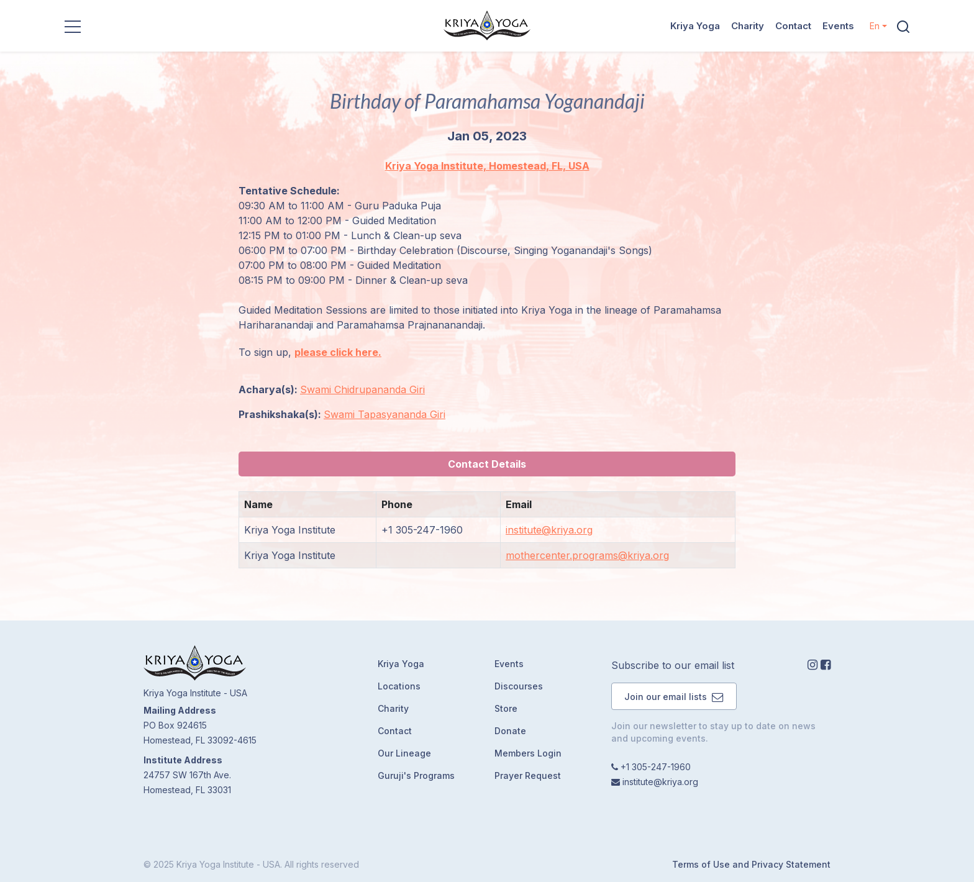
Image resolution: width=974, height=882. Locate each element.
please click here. (337, 352)
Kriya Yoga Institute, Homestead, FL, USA (487, 166)
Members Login (528, 753)
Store (505, 708)
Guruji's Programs (416, 775)
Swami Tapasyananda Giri (384, 414)
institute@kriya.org (549, 530)
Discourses (518, 686)
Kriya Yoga (695, 26)
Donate (510, 730)
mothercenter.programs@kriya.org (587, 555)
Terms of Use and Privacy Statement (751, 864)
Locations (399, 686)
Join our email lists (674, 696)
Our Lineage (404, 753)
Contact (793, 26)
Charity (747, 26)
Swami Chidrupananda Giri (362, 389)
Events (838, 26)
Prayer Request (527, 775)
